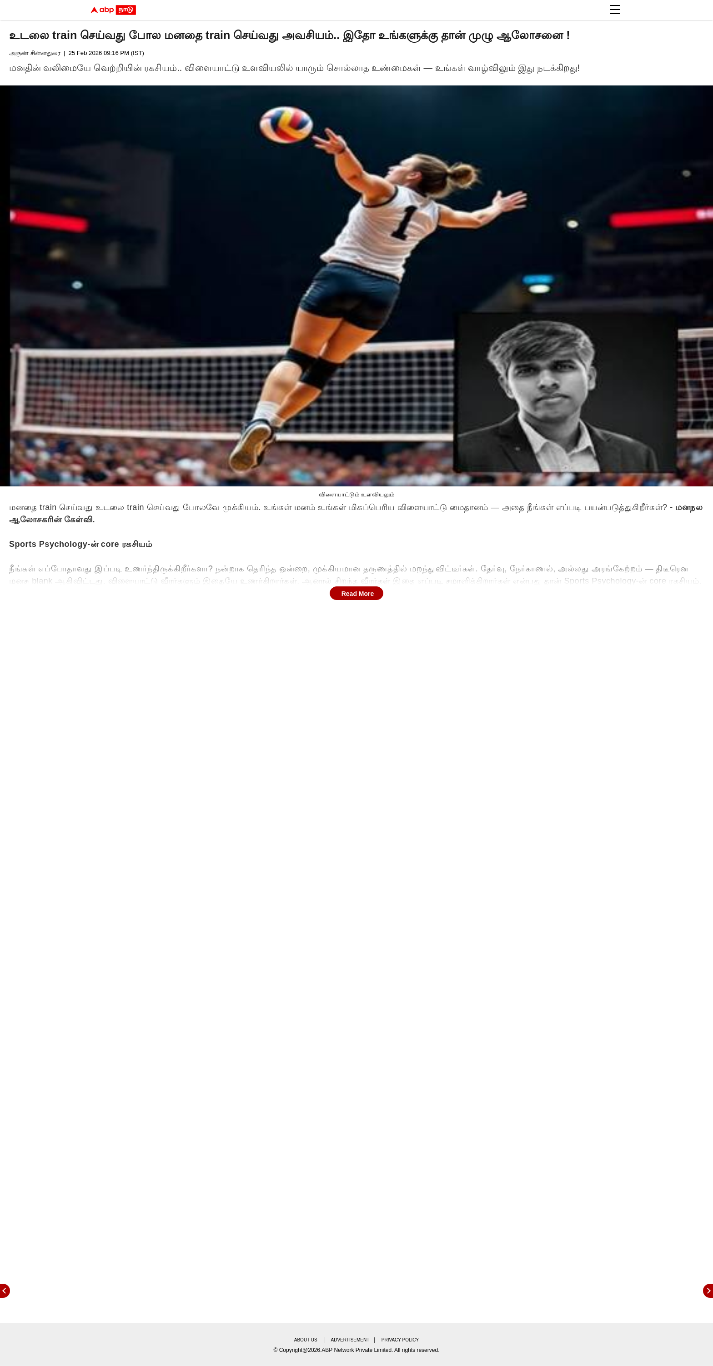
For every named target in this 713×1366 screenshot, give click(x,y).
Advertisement (350, 1339)
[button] (615, 9)
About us (305, 1339)
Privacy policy (400, 1339)
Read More (357, 593)
